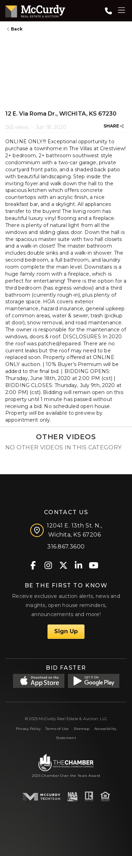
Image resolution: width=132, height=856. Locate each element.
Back (15, 29)
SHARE (113, 126)
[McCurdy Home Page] (35, 10)
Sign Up (66, 631)
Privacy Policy (28, 728)
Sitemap (81, 728)
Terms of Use (56, 728)
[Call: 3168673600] (108, 11)
